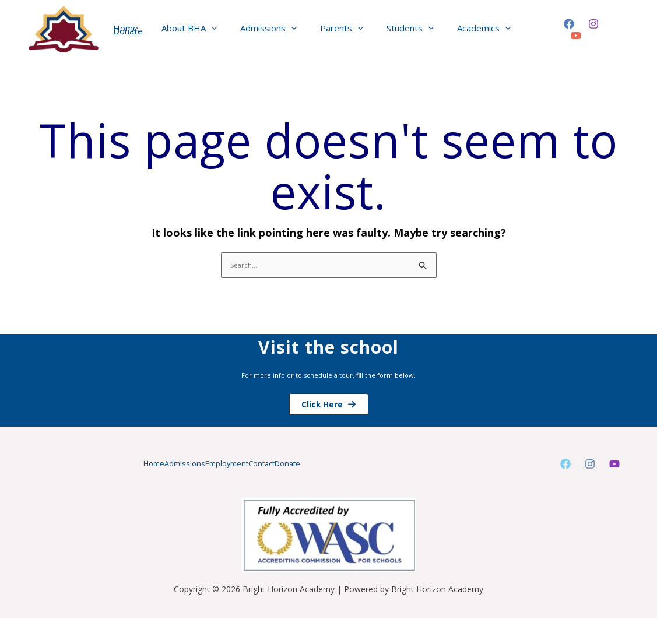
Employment (226, 464)
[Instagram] (590, 29)
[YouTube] (615, 29)
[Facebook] (566, 29)
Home (109, 464)
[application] (217, 29)
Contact (283, 464)
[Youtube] (614, 465)
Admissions (161, 464)
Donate (331, 464)
